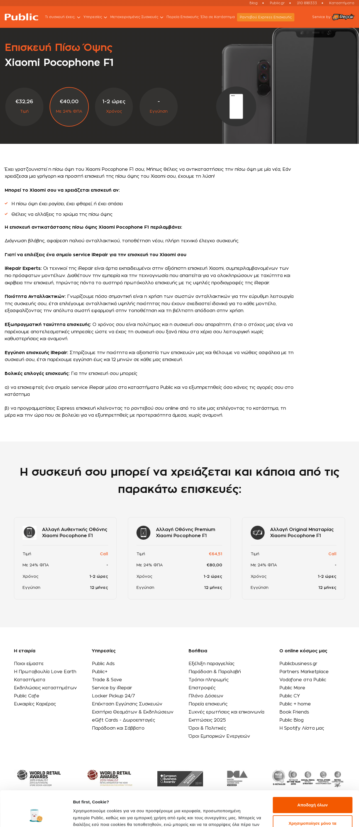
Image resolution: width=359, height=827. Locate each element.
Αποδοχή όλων (312, 774)
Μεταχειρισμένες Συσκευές (137, 17)
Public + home (295, 704)
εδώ (195, 800)
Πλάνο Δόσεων (206, 696)
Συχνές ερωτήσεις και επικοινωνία (226, 712)
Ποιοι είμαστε (29, 663)
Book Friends (294, 712)
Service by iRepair (112, 688)
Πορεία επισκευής (208, 704)
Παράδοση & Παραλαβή (215, 672)
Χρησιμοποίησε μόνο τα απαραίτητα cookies (312, 796)
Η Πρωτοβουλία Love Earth (45, 672)
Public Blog (291, 720)
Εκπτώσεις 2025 (207, 720)
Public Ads (103, 663)
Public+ (100, 672)
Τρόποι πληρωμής (209, 680)
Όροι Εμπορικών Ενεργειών (219, 736)
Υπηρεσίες (96, 17)
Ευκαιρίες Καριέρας (35, 704)
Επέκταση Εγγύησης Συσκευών (127, 704)
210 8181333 (307, 3)
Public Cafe (26, 696)
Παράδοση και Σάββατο (118, 728)
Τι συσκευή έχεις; (63, 17)
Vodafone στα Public (302, 680)
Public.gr (277, 3)
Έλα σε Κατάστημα (218, 17)
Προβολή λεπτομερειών (97, 816)
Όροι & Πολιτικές (207, 728)
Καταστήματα (341, 3)
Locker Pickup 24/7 (113, 696)
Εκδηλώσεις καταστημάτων (45, 688)
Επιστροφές (202, 688)
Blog (254, 3)
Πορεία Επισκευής (183, 17)
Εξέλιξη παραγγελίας (212, 663)
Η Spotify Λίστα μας (301, 728)
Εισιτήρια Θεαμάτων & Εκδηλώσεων (133, 712)
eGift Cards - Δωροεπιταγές (123, 720)
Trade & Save (107, 680)
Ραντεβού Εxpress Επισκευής (266, 17)
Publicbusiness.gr (298, 663)
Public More (292, 688)
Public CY (289, 696)
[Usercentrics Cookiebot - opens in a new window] (36, 816)
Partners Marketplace (304, 672)
